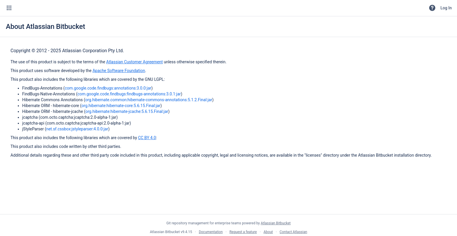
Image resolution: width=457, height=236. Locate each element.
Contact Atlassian (293, 232)
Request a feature (243, 232)
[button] (9, 8)
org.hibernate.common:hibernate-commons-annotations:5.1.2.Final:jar (148, 99)
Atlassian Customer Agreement (134, 62)
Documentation (211, 232)
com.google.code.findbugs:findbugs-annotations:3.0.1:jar (129, 94)
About (268, 232)
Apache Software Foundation (118, 70)
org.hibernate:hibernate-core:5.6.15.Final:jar (121, 105)
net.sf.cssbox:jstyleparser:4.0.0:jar (77, 129)
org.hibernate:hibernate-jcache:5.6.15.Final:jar (126, 111)
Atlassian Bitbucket (276, 223)
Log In (446, 8)
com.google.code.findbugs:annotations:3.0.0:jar (108, 88)
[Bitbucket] (36, 8)
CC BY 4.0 (147, 137)
